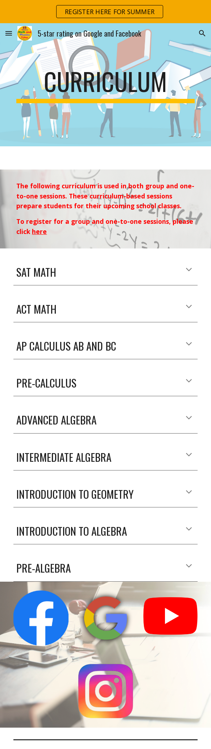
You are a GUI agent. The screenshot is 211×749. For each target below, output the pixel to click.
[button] (8, 33)
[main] (105, 84)
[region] (105, 11)
